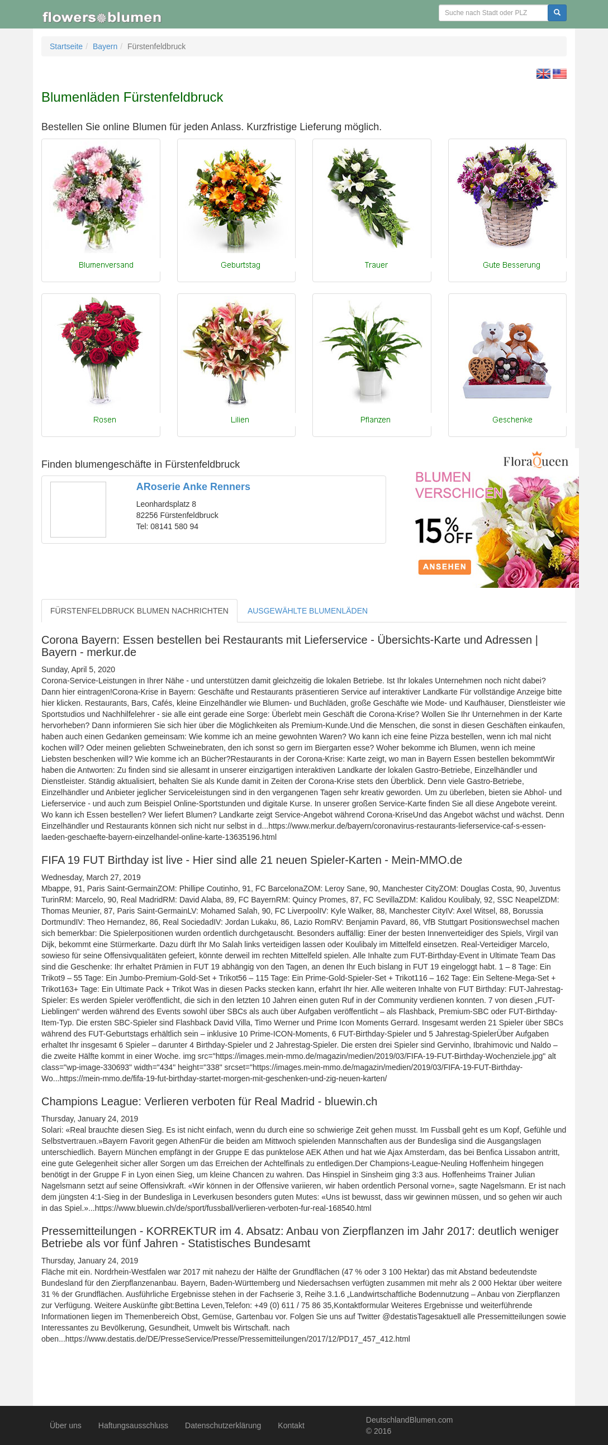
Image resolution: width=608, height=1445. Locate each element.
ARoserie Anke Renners (193, 486)
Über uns (66, 1425)
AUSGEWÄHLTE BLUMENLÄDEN (308, 610)
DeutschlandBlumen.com (409, 1419)
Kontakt (291, 1425)
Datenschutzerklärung (223, 1425)
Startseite (66, 46)
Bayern (105, 46)
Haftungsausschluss (133, 1425)
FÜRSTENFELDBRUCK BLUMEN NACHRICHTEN (139, 610)
